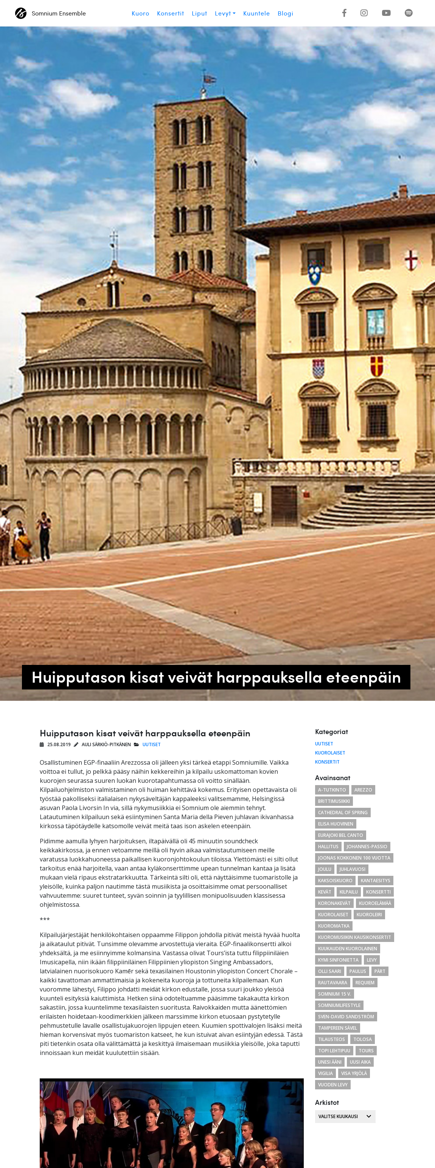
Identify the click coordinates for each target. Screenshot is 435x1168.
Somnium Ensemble (50, 13)
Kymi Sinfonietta (338, 960)
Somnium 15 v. (334, 994)
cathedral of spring (343, 812)
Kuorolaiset (330, 753)
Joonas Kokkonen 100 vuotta (354, 858)
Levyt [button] (223, 13)
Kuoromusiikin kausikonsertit (354, 937)
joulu (324, 869)
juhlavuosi (352, 869)
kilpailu (349, 892)
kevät (324, 892)
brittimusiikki (334, 801)
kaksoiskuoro (335, 880)
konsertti (378, 892)
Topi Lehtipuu (334, 1050)
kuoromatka (334, 926)
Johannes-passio (367, 846)
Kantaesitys (375, 880)
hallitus (328, 846)
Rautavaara (332, 982)
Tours (366, 1050)
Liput (199, 13)
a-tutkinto (332, 790)
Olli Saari (329, 971)
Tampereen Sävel (337, 1028)
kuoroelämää (375, 903)
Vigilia (325, 1073)
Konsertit (170, 13)
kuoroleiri (369, 914)
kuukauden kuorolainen (347, 948)
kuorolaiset (333, 914)
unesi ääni (330, 1062)
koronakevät (334, 903)
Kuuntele (256, 13)
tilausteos (331, 1039)
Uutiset (152, 744)
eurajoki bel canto (340, 835)
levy (372, 960)
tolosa (362, 1039)
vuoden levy (333, 1084)
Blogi (286, 13)
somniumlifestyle (339, 1005)
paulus (358, 971)
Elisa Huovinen (335, 824)
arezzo (363, 790)
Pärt (379, 971)
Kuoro (140, 13)
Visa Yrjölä (354, 1073)
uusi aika (360, 1062)
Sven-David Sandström (346, 1016)
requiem (365, 982)
